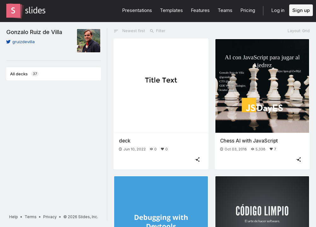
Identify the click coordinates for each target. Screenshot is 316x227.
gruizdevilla (20, 41)
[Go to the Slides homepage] (13, 11)
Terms (31, 216)
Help (13, 216)
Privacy (50, 216)
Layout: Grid (299, 30)
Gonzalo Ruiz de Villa (34, 31)
